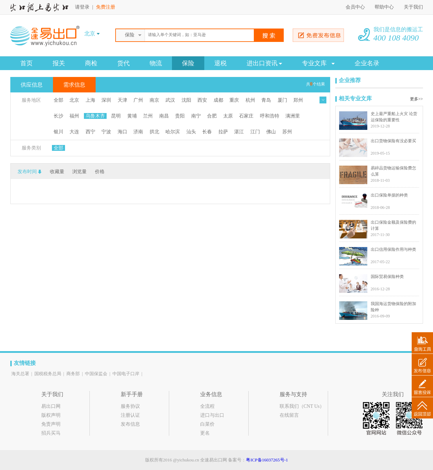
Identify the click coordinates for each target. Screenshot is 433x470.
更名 (205, 433)
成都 (218, 100)
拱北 (154, 131)
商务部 (73, 373)
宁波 (106, 131)
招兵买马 (51, 433)
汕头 (191, 131)
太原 (228, 116)
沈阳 (186, 100)
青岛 (266, 100)
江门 (255, 131)
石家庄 (246, 116)
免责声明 (51, 424)
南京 (154, 100)
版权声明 (51, 415)
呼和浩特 (269, 116)
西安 (202, 100)
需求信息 (74, 85)
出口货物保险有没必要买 (393, 140)
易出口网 (51, 406)
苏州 (287, 131)
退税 (220, 63)
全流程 (207, 406)
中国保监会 (96, 373)
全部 (58, 100)
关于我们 (413, 7)
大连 (74, 131)
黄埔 (132, 116)
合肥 (212, 116)
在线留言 (289, 415)
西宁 (90, 131)
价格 (100, 171)
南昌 (164, 116)
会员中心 (355, 7)
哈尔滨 (172, 131)
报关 (59, 63)
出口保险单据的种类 (389, 195)
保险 (188, 63)
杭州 (250, 100)
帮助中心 (385, 7)
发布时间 (27, 171)
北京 (74, 100)
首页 (26, 63)
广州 (138, 100)
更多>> (416, 99)
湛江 (239, 131)
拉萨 (223, 131)
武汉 (170, 100)
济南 (138, 131)
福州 (74, 116)
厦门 (282, 100)
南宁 (196, 116)
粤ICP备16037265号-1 (267, 459)
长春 (207, 131)
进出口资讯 (264, 63)
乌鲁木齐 (95, 116)
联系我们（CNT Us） (302, 406)
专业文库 (318, 63)
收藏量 (57, 171)
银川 (58, 131)
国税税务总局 (47, 373)
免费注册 (105, 7)
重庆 (234, 100)
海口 (122, 131)
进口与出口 (212, 415)
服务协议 (130, 406)
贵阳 (180, 116)
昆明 (116, 116)
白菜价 (207, 424)
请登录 (82, 7)
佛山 (271, 131)
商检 (91, 63)
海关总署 (20, 373)
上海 (90, 100)
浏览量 (79, 171)
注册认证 (130, 415)
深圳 (106, 100)
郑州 (298, 100)
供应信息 (32, 85)
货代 (123, 63)
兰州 (148, 116)
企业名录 (367, 63)
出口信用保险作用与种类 (393, 249)
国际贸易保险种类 (387, 276)
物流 (156, 63)
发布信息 (130, 424)
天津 (122, 100)
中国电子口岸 (125, 373)
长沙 (58, 116)
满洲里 (292, 116)
